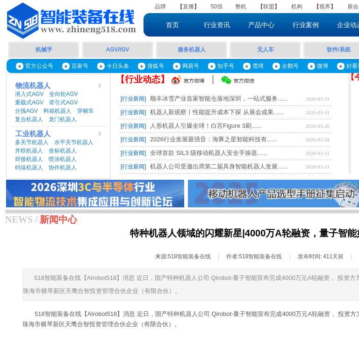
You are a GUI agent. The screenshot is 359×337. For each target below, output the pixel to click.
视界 (324, 6)
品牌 (160, 6)
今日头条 (118, 66)
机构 (296, 6)
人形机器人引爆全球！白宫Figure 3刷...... (205, 125)
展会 (353, 6)
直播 (188, 6)
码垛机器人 (29, 167)
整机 (240, 6)
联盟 (268, 6)
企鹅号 (290, 66)
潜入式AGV (29, 94)
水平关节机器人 (73, 142)
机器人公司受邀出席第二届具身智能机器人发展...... (219, 166)
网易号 (190, 66)
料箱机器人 (57, 111)
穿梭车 (85, 111)
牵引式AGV (63, 102)
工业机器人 (32, 134)
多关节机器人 (32, 142)
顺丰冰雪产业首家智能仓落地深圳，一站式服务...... (219, 98)
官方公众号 (39, 66)
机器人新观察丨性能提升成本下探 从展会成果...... (216, 112)
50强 (217, 6)
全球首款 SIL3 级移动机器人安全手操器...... (208, 152)
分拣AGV (26, 111)
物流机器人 (32, 85)
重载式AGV (29, 102)
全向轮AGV (63, 94)
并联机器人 (29, 150)
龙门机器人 (63, 119)
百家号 (80, 66)
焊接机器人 (29, 159)
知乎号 (225, 66)
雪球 (258, 66)
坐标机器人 (63, 150)
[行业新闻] (133, 98)
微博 (322, 66)
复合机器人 (29, 119)
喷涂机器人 (63, 159)
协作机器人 (63, 167)
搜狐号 (155, 66)
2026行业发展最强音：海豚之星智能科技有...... (213, 139)
